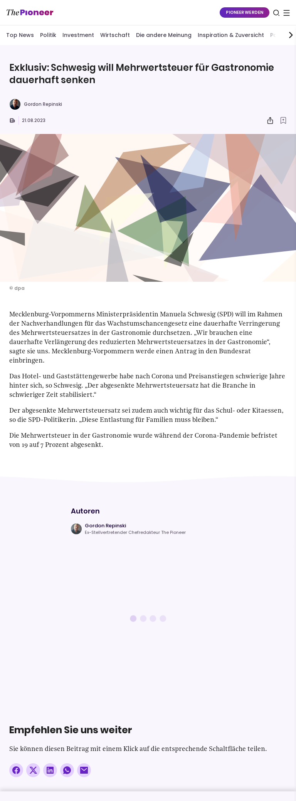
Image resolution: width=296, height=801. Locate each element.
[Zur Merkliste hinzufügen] (283, 120)
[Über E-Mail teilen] (84, 770)
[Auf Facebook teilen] (16, 770)
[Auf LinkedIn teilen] (50, 770)
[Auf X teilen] (33, 770)
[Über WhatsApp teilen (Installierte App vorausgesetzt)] (67, 770)
